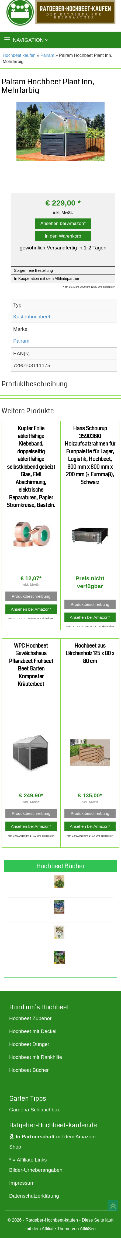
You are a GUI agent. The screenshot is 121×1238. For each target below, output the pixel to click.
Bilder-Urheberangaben (36, 1170)
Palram (47, 55)
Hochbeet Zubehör (30, 1018)
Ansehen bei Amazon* (63, 223)
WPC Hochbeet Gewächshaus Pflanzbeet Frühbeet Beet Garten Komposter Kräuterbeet (31, 665)
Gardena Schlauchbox (34, 1109)
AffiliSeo (88, 1228)
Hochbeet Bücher (29, 1070)
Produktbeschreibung (31, 596)
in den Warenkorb (63, 236)
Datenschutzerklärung (34, 1196)
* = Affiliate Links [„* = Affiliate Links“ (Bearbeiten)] (28, 1160)
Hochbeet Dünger (29, 1044)
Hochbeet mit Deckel (32, 1031)
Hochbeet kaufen (19, 55)
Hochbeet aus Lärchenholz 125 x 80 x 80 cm (89, 653)
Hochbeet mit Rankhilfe (35, 1057)
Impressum (21, 1183)
